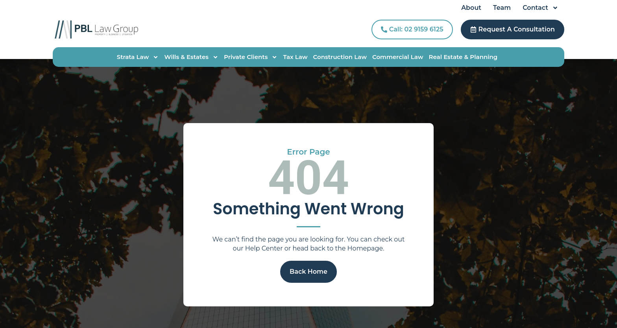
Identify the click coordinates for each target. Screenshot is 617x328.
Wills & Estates (191, 57)
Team (502, 7)
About (471, 7)
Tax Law (295, 57)
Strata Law (138, 57)
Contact (540, 8)
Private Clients (250, 57)
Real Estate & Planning (463, 57)
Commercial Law (397, 57)
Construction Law (340, 57)
